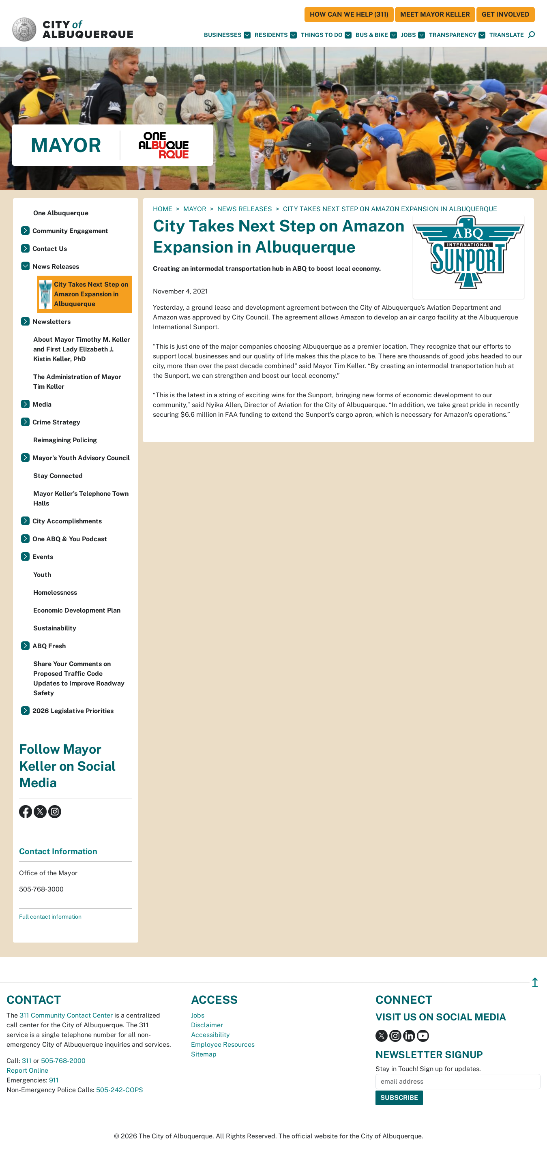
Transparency (457, 35)
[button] (506, 35)
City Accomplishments (67, 521)
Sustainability (54, 628)
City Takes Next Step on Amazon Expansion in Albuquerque (83, 294)
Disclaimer (207, 1025)
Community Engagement (70, 231)
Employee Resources (223, 1044)
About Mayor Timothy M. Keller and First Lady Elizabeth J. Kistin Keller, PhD (81, 349)
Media (41, 404)
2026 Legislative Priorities (73, 711)
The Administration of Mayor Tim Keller (77, 381)
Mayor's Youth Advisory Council (81, 458)
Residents (276, 35)
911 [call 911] (54, 1080)
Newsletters (51, 322)
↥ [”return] (535, 982)
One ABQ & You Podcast (69, 539)
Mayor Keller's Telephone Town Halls (81, 498)
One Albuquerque (60, 213)
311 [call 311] (27, 1061)
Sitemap (204, 1054)
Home (162, 209)
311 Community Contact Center (66, 1015)
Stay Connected (58, 476)
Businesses (227, 35)
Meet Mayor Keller (435, 14)
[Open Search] (531, 35)
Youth (42, 575)
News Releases (244, 209)
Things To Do (326, 35)
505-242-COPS (119, 1090)
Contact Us (49, 249)
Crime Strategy (56, 422)
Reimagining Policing (65, 440)
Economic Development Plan (76, 610)
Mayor (194, 209)
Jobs (413, 35)
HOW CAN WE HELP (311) (349, 14)
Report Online (27, 1070)
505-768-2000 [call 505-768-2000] (63, 1061)
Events (42, 557)
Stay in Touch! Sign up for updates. (428, 1069)
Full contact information (50, 916)
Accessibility (210, 1035)
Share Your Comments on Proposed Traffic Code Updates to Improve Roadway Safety (78, 678)
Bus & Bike (376, 35)
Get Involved (506, 14)
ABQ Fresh (49, 646)
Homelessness (55, 592)
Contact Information (58, 851)
